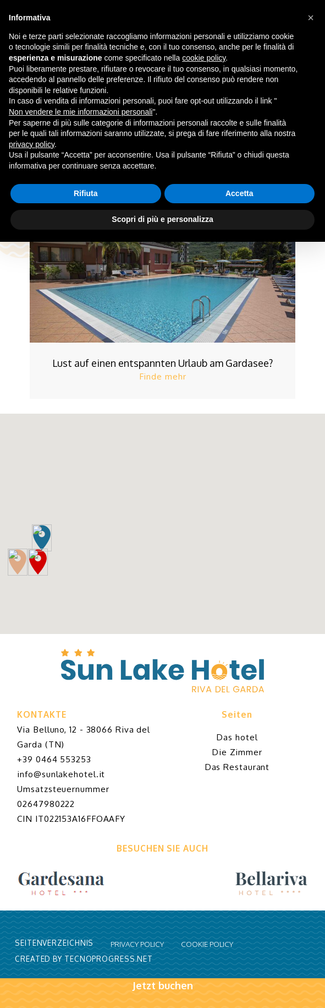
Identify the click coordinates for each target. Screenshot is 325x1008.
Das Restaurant (237, 766)
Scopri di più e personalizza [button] (162, 219)
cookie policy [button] (203, 57)
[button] (311, 17)
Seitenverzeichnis (54, 942)
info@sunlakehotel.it (61, 773)
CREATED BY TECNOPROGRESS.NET (84, 958)
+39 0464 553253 (54, 759)
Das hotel (236, 737)
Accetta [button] (239, 193)
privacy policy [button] (31, 144)
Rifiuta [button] (86, 193)
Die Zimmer (237, 751)
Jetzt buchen (162, 993)
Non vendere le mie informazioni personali (80, 111)
